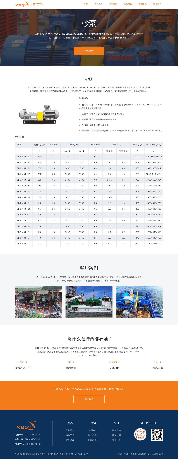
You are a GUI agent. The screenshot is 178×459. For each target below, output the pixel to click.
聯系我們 (157, 4)
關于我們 (116, 430)
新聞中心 (143, 4)
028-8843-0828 (32, 435)
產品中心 (98, 4)
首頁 (86, 4)
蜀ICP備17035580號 (78, 454)
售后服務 (116, 440)
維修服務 (128, 4)
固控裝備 (70, 430)
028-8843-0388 (32, 439)
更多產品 (70, 440)
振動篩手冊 (93, 440)
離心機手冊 (93, 435)
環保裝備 (70, 435)
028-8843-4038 (32, 444)
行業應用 (113, 4)
